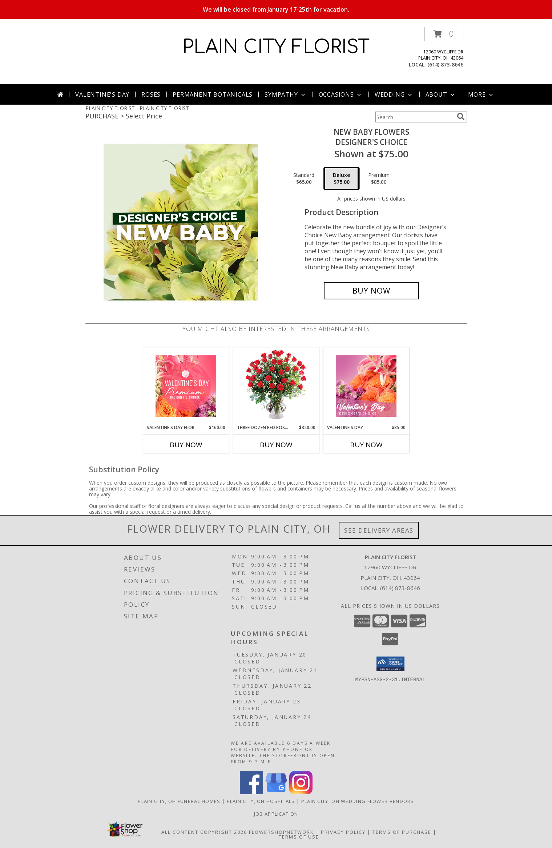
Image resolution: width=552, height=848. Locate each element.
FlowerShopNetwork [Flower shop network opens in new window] (281, 832)
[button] (443, 34)
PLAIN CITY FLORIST (276, 47)
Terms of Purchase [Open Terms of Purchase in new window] (401, 832)
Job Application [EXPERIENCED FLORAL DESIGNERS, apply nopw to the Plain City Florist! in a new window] (276, 814)
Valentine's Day (102, 94)
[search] (461, 117)
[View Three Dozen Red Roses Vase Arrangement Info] (276, 386)
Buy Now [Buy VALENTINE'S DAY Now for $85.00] (366, 444)
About (441, 94)
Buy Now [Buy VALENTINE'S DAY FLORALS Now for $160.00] (186, 444)
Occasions (341, 94)
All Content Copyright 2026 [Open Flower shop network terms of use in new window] (204, 832)
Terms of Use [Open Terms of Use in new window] (299, 836)
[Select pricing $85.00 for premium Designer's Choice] (379, 178)
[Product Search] (415, 117)
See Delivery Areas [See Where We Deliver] (379, 530)
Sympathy (285, 94)
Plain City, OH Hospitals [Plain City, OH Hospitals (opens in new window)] (261, 801)
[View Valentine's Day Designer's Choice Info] (366, 386)
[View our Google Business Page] (276, 792)
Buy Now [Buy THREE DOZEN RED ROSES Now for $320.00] (276, 444)
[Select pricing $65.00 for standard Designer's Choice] (303, 178)
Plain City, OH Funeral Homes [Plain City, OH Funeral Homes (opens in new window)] (179, 801)
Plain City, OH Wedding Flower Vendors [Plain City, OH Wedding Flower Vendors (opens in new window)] (357, 801)
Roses (151, 94)
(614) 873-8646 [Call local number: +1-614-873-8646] (445, 64)
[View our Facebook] (251, 792)
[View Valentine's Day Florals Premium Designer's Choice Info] (186, 386)
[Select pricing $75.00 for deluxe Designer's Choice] (341, 178)
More (481, 94)
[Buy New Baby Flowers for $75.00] (371, 290)
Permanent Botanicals (213, 94)
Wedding (394, 94)
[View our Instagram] (301, 792)
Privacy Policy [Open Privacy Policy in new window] (343, 832)
